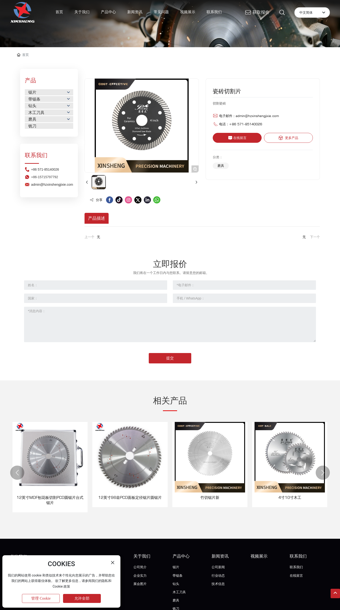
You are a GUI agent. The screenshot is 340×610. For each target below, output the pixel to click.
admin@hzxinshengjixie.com (257, 116)
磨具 (220, 166)
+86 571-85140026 (45, 198)
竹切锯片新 (209, 497)
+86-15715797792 (44, 205)
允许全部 (81, 598)
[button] (17, 473)
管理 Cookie (41, 598)
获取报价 (260, 12)
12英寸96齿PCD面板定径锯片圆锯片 (130, 497)
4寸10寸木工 (289, 497)
